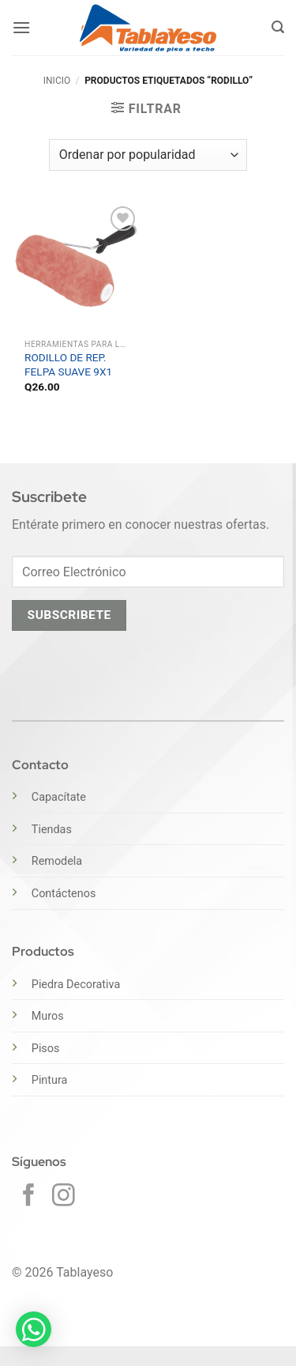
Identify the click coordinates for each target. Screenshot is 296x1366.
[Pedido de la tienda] (148, 155)
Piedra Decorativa (76, 984)
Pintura (50, 1080)
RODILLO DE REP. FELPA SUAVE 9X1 (68, 364)
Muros (48, 1016)
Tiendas (52, 829)
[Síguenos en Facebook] (28, 1196)
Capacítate (59, 797)
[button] (21, 27)
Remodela (57, 861)
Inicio (56, 80)
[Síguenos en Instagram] (63, 1196)
